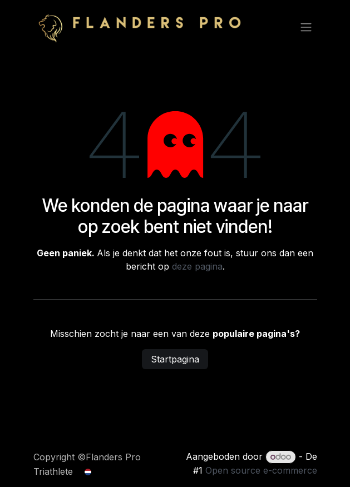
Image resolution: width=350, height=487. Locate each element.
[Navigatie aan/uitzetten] (306, 26)
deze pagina (197, 266)
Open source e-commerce (261, 470)
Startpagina (175, 359)
